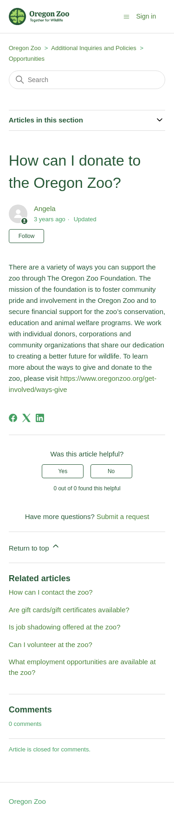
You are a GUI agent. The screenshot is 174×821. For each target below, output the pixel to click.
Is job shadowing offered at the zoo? (65, 627)
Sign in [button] (146, 16)
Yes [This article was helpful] (63, 471)
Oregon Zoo (25, 48)
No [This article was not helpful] (111, 471)
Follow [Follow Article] (27, 236)
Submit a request (123, 516)
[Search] (87, 80)
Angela (45, 208)
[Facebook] (13, 418)
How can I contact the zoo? (51, 592)
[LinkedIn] (40, 418)
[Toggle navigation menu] (126, 16)
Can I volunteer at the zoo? (50, 644)
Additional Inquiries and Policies (94, 48)
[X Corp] (26, 418)
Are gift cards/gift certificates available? (69, 610)
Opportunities (27, 58)
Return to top (34, 546)
